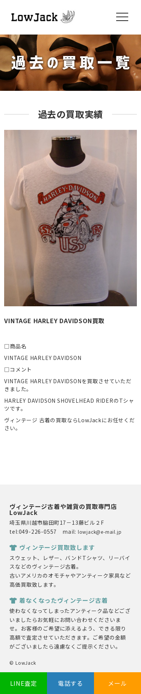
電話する (70, 683)
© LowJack (22, 662)
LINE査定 (23, 683)
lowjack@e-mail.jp (100, 531)
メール (117, 683)
